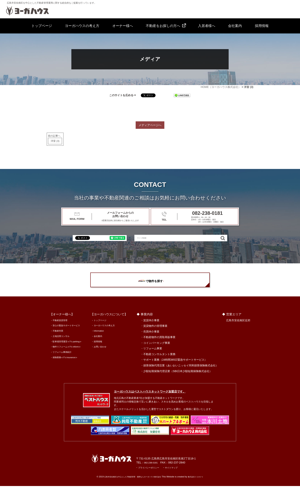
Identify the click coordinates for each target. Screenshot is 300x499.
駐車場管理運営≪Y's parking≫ (67, 354)
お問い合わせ (104, 359)
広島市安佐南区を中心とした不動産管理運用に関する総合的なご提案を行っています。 (51, 3)
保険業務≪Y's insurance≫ (65, 370)
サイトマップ (190, 480)
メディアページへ (150, 126)
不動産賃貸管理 (58, 333)
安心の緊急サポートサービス (66, 338)
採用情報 (262, 26)
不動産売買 (56, 343)
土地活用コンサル (60, 348)
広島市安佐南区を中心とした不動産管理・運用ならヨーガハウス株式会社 (131, 489)
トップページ (41, 26)
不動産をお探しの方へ (163, 26)
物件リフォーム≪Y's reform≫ (67, 359)
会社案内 (235, 26)
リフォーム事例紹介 (61, 364)
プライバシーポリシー (162, 480)
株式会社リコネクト (201, 489)
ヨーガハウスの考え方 (82, 26)
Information (103, 343)
